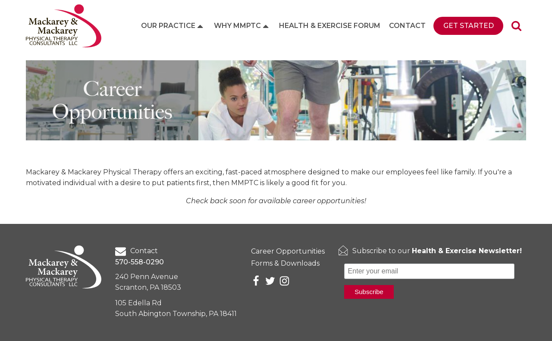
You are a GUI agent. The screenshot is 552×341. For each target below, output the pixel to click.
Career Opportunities (288, 251)
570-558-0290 (139, 262)
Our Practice (173, 26)
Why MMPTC (242, 26)
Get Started (468, 26)
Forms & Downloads (285, 263)
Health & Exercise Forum (329, 26)
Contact (407, 26)
